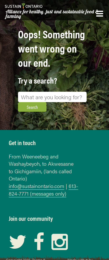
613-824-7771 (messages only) (43, 189)
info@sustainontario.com (36, 185)
